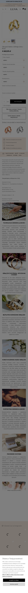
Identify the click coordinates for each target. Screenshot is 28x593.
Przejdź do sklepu (14, 580)
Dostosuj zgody (14, 584)
